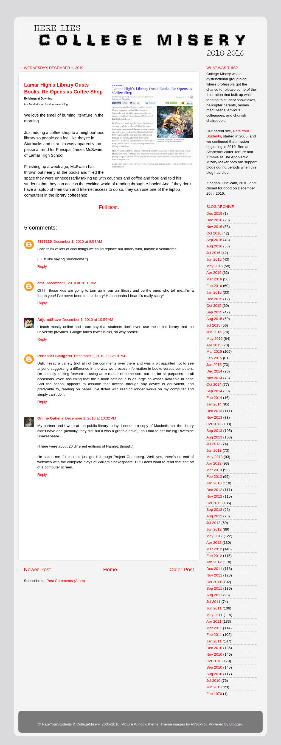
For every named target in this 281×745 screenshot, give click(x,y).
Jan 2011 (214, 641)
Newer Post (37, 569)
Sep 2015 (214, 312)
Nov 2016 (214, 227)
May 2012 (214, 536)
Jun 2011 (214, 608)
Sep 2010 (214, 667)
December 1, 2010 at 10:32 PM (90, 418)
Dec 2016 (214, 220)
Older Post (182, 569)
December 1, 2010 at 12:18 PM (99, 356)
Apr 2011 (213, 621)
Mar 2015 (214, 351)
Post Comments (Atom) (66, 581)
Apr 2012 (213, 542)
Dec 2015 (214, 299)
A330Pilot (199, 724)
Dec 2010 (214, 648)
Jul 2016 (213, 253)
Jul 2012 (213, 523)
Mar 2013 (214, 470)
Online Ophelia (50, 418)
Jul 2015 (213, 325)
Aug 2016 (214, 246)
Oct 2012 (213, 503)
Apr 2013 (213, 463)
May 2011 (214, 615)
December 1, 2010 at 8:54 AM (78, 241)
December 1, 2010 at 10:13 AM (71, 283)
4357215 (44, 241)
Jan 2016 (214, 292)
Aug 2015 (214, 319)
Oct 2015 (213, 305)
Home (110, 569)
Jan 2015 (214, 365)
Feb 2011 (214, 635)
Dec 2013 (214, 411)
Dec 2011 (214, 569)
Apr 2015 (213, 345)
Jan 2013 (214, 483)
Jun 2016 (214, 259)
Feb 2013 (214, 476)
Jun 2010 (214, 687)
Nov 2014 (214, 378)
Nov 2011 (214, 575)
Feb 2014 (214, 398)
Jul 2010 (213, 680)
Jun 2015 (214, 332)
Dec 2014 (214, 371)
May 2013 (214, 457)
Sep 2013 (214, 431)
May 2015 (214, 338)
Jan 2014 (214, 404)
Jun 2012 (214, 529)
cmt (40, 283)
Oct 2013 (213, 424)
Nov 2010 (214, 654)
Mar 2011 (214, 628)
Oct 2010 (213, 661)
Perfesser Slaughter (54, 356)
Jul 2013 (213, 444)
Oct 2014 (213, 384)
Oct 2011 (213, 582)
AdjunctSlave (49, 320)
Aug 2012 (214, 516)
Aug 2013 (214, 437)
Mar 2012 (214, 549)
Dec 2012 (214, 490)
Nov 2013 (214, 417)
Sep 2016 (214, 240)
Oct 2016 (213, 233)
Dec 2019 (214, 213)
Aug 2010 (214, 674)
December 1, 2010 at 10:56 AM (88, 320)
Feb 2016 (214, 286)
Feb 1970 (214, 694)
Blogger (235, 724)
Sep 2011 (214, 588)
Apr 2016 (213, 273)
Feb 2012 (214, 556)
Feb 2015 (214, 358)
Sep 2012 (214, 509)
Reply (42, 266)
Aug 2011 (214, 595)
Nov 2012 (214, 496)
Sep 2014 (214, 391)
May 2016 (214, 266)
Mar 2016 (214, 279)
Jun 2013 (214, 450)
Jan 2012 (214, 562)
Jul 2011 (213, 602)
